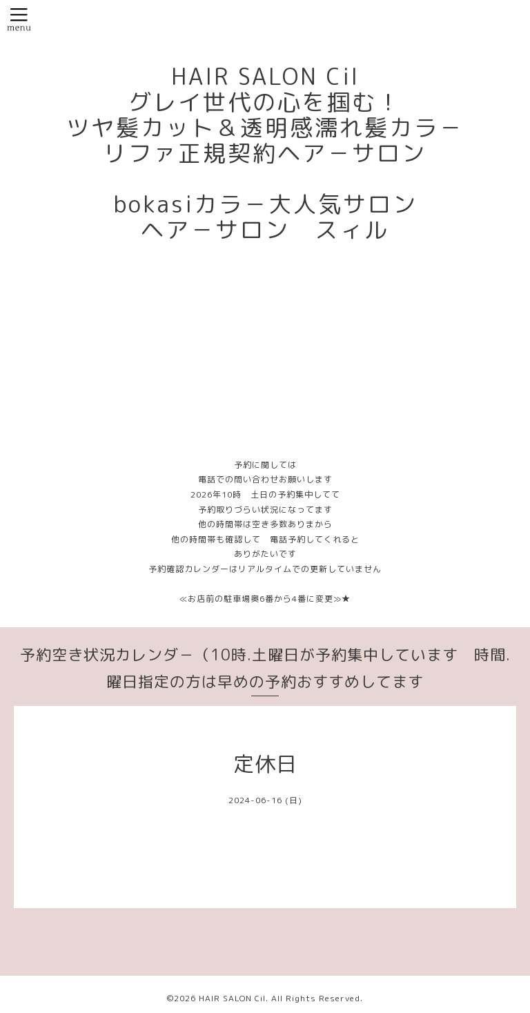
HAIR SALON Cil (232, 998)
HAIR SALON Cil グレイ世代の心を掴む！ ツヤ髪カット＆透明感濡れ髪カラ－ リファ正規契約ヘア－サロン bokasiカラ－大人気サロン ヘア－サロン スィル (265, 153)
